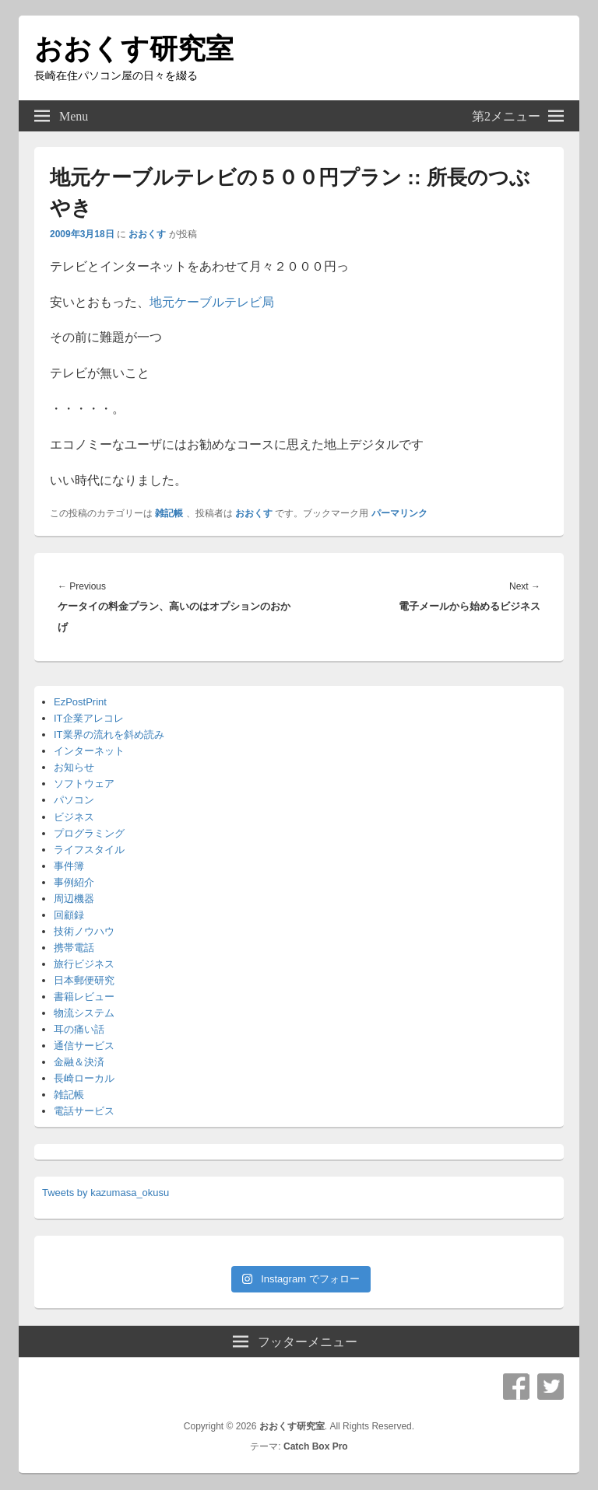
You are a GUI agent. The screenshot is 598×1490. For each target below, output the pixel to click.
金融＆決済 (79, 1062)
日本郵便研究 (84, 980)
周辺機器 (74, 898)
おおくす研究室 (134, 49)
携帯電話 (74, 947)
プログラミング (89, 833)
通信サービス (84, 1045)
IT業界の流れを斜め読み (109, 734)
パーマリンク (399, 513)
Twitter (550, 1386)
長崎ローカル (84, 1078)
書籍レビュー (84, 996)
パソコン (74, 800)
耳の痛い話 (79, 1029)
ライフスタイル (89, 849)
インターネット (89, 751)
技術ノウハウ (84, 931)
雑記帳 (169, 513)
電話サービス (84, 1111)
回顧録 (69, 915)
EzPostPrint (80, 702)
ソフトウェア (84, 783)
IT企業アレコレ (89, 718)
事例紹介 (74, 882)
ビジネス (74, 817)
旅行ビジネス (84, 964)
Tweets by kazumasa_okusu (105, 1192)
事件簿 (69, 866)
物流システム (84, 1013)
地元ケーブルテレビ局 (212, 302)
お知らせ (74, 767)
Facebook (516, 1386)
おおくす (147, 234)
